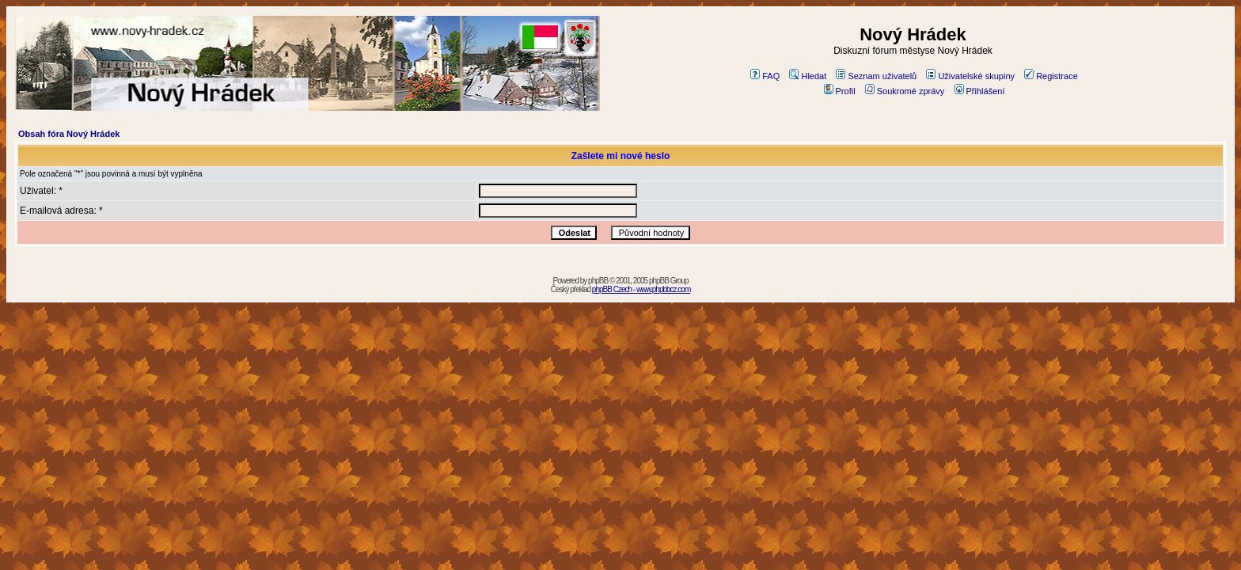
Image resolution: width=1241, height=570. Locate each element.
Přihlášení (979, 91)
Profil (840, 91)
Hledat (807, 76)
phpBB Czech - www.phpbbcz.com (641, 289)
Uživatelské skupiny (970, 76)
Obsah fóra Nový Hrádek (69, 134)
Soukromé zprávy (905, 91)
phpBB (598, 280)
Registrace (1051, 76)
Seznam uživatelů (876, 76)
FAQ (765, 76)
